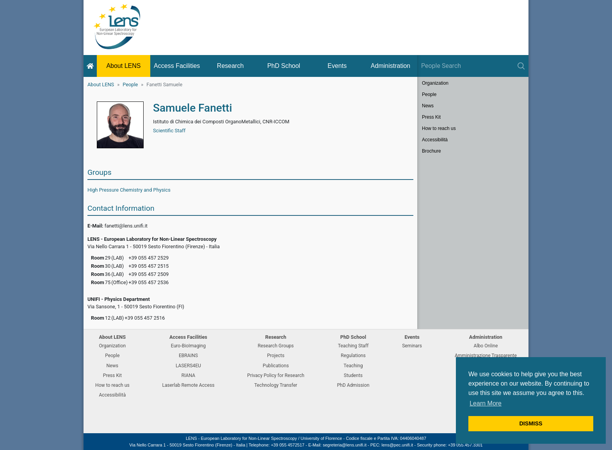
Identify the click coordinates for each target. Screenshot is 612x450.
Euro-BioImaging (188, 346)
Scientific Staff (169, 130)
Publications (276, 365)
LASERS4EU (188, 365)
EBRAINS (188, 355)
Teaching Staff (353, 346)
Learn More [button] (486, 403)
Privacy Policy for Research (275, 375)
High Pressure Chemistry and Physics (129, 190)
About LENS (123, 65)
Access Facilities (177, 65)
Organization (435, 83)
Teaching (353, 365)
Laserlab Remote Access (188, 385)
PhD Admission (353, 385)
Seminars (412, 346)
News (428, 105)
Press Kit (431, 117)
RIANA (188, 375)
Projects (276, 355)
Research (230, 65)
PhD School (284, 65)
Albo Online (486, 346)
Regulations (353, 355)
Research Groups (276, 346)
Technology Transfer (275, 385)
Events (337, 65)
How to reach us (439, 128)
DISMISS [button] (530, 423)
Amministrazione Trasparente (486, 355)
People (130, 84)
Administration (390, 65)
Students (353, 375)
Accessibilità (435, 139)
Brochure (431, 151)
